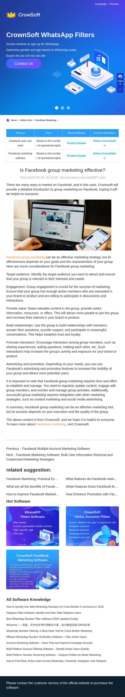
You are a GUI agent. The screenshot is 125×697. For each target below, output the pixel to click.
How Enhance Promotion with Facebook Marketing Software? (92, 494)
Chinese (114, 4)
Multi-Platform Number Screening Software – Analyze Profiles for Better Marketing (53, 655)
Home (14, 120)
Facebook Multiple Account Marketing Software (56, 448)
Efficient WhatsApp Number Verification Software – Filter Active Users (46, 637)
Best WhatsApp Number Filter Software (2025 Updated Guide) (42, 618)
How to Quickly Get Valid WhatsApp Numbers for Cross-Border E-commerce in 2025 (55, 606)
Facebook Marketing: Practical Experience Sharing (32, 479)
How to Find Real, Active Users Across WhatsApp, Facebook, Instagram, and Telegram (56, 661)
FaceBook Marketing (45, 120)
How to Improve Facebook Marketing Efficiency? (32, 494)
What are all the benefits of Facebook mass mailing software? (32, 486)
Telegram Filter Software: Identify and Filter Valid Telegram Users (43, 612)
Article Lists (26, 120)
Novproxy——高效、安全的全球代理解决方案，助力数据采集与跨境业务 (48, 624)
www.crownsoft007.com (88, 177)
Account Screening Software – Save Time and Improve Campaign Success (49, 643)
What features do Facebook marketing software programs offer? (92, 479)
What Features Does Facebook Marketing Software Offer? (92, 486)
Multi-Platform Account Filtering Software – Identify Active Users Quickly (47, 649)
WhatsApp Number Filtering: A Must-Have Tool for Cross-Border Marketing (49, 630)
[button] (56, 107)
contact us (120, 82)
